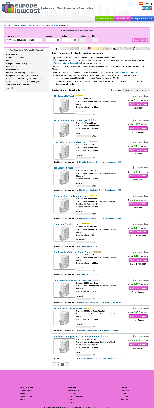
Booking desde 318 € (88, 331)
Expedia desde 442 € (113, 218)
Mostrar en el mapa (142, 96)
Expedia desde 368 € (88, 246)
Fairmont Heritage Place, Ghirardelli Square (76, 336)
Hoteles (71, 400)
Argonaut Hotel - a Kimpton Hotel (71, 196)
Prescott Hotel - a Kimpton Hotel (68, 63)
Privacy (22, 400)
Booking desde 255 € (114, 303)
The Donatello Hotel (64, 96)
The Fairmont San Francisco (68, 308)
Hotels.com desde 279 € (89, 218)
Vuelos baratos (105, 18)
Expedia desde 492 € (113, 190)
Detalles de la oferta (138, 104)
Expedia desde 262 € (88, 274)
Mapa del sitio (73, 391)
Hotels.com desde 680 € (112, 359)
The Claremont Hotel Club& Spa (70, 120)
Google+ (124, 397)
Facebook (125, 391)
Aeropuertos (122, 18)
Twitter (123, 394)
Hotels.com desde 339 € (112, 162)
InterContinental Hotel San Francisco (73, 280)
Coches (71, 403)
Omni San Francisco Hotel (67, 224)
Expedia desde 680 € (88, 359)
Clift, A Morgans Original (126, 72)
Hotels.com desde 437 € (112, 331)
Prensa (22, 394)
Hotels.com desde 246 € (89, 303)
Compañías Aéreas (142, 18)
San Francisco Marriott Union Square (73, 252)
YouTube (124, 400)
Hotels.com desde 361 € (89, 190)
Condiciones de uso (27, 397)
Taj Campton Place (63, 167)
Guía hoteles (73, 394)
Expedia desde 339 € (88, 162)
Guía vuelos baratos (76, 397)
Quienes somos (25, 391)
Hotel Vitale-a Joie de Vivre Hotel (70, 142)
